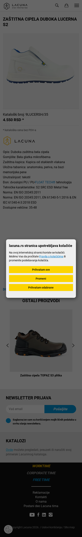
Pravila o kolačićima (51, 256)
